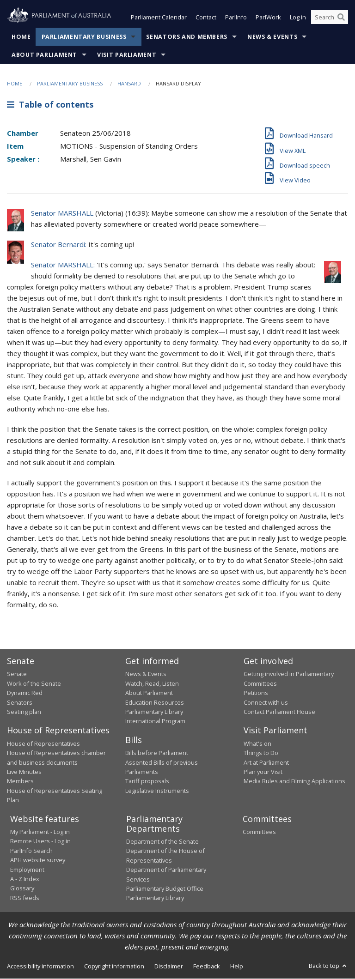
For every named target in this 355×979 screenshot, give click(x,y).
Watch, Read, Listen (152, 683)
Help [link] (236, 966)
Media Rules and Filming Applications (294, 781)
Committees (259, 832)
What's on (257, 743)
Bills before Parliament (156, 753)
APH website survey (37, 860)
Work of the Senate (34, 683)
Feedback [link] (206, 966)
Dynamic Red (25, 693)
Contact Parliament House (279, 711)
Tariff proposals (147, 781)
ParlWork (268, 17)
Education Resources (154, 702)
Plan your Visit (263, 771)
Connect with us (266, 702)
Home (21, 37)
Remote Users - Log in (40, 841)
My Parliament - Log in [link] (40, 832)
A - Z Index (24, 879)
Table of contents (50, 104)
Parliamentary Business (84, 37)
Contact (206, 17)
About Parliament (44, 55)
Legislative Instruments (157, 790)
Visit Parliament (126, 55)
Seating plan (24, 711)
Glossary (22, 888)
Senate (17, 674)
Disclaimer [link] (168, 966)
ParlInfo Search (31, 850)
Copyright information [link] (114, 966)
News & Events (272, 37)
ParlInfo (236, 17)
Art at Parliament (266, 762)
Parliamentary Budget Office (164, 888)
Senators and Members (186, 37)
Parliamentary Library (154, 711)
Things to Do (261, 753)
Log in (298, 17)
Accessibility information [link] (40, 966)
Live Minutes (24, 771)
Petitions (256, 693)
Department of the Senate (162, 842)
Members (20, 781)
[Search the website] (329, 17)
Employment (27, 869)
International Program (155, 721)
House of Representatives (43, 743)
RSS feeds (24, 898)
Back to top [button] (328, 965)
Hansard (129, 83)
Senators (19, 702)
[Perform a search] (341, 17)
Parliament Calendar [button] (159, 17)
